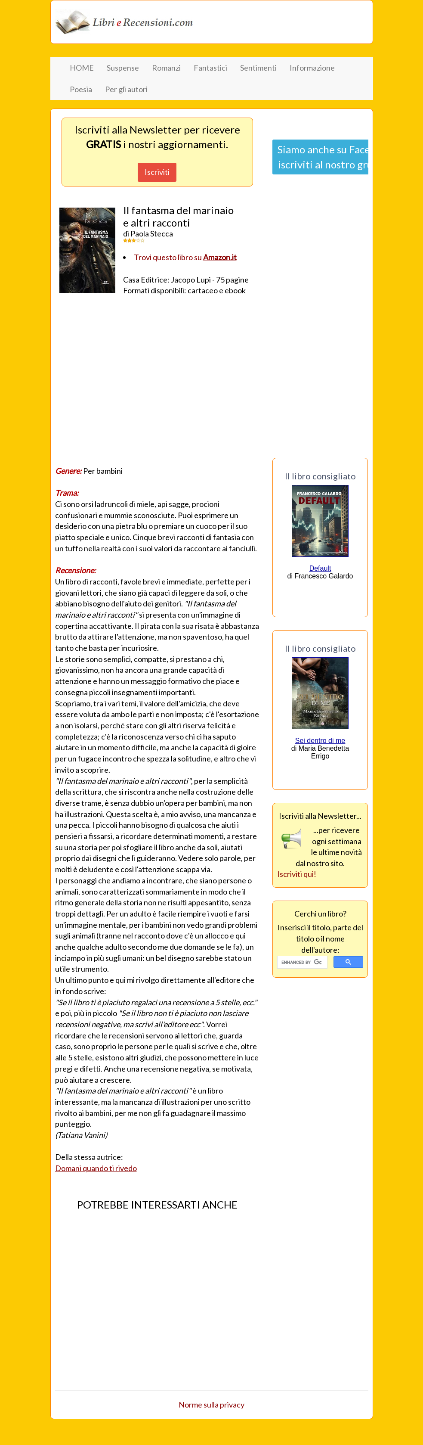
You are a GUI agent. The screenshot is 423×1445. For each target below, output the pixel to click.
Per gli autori (126, 89)
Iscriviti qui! (296, 874)
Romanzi (166, 67)
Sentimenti (258, 67)
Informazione (312, 67)
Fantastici (210, 67)
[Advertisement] (157, 383)
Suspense (123, 67)
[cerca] (301, 962)
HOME (82, 67)
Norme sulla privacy (211, 1404)
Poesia (81, 89)
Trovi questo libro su (185, 257)
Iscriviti (157, 172)
